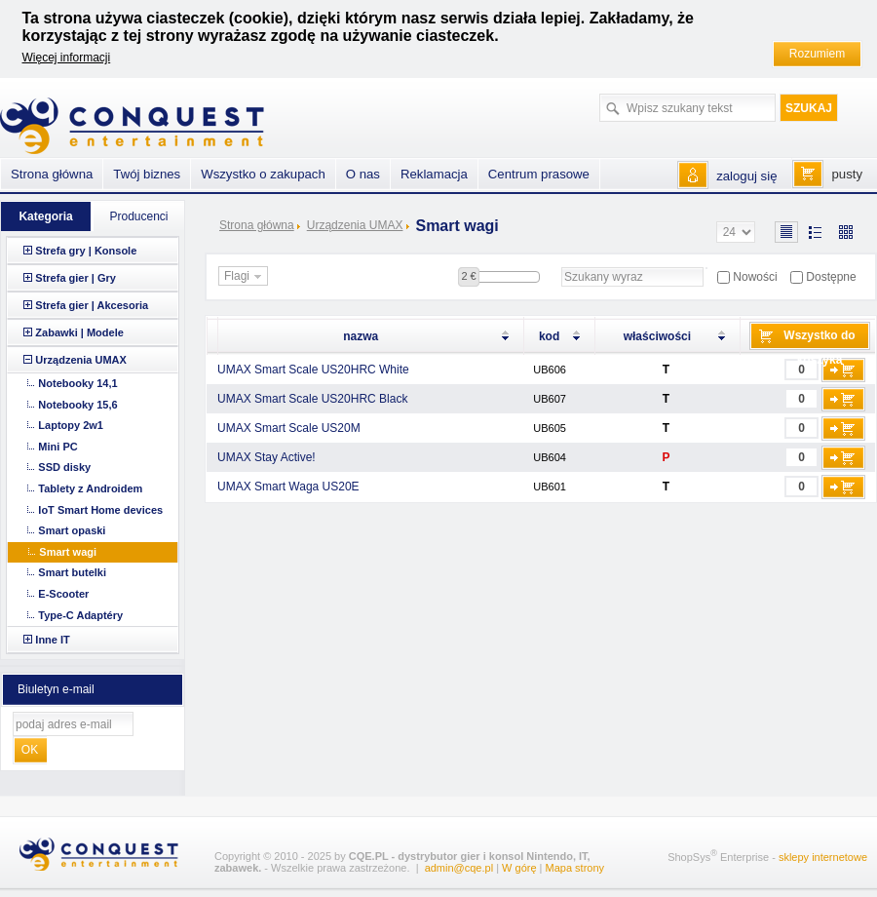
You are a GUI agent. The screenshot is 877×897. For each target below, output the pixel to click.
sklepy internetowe (823, 857)
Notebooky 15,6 (77, 404)
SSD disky (64, 467)
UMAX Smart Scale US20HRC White (313, 369)
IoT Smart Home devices (100, 510)
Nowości (755, 277)
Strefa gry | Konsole (85, 250)
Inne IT (52, 639)
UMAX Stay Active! (266, 457)
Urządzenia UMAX (355, 225)
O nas (363, 174)
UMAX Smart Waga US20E (288, 486)
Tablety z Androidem (90, 488)
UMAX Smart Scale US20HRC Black (312, 399)
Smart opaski (71, 530)
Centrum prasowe (539, 174)
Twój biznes (146, 174)
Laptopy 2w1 (70, 425)
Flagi (245, 277)
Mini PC (57, 446)
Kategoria (45, 216)
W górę (519, 868)
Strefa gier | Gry (75, 278)
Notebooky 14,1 (77, 383)
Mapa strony (575, 868)
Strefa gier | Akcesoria (91, 305)
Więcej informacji (66, 57)
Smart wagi (67, 552)
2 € (468, 276)
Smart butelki (72, 572)
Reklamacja (434, 174)
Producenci (138, 216)
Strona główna (256, 225)
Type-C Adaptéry (80, 615)
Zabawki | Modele (79, 332)
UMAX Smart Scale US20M (289, 428)
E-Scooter (63, 594)
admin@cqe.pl (459, 868)
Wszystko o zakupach (263, 174)
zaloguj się (746, 176)
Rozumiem (817, 53)
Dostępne (831, 277)
